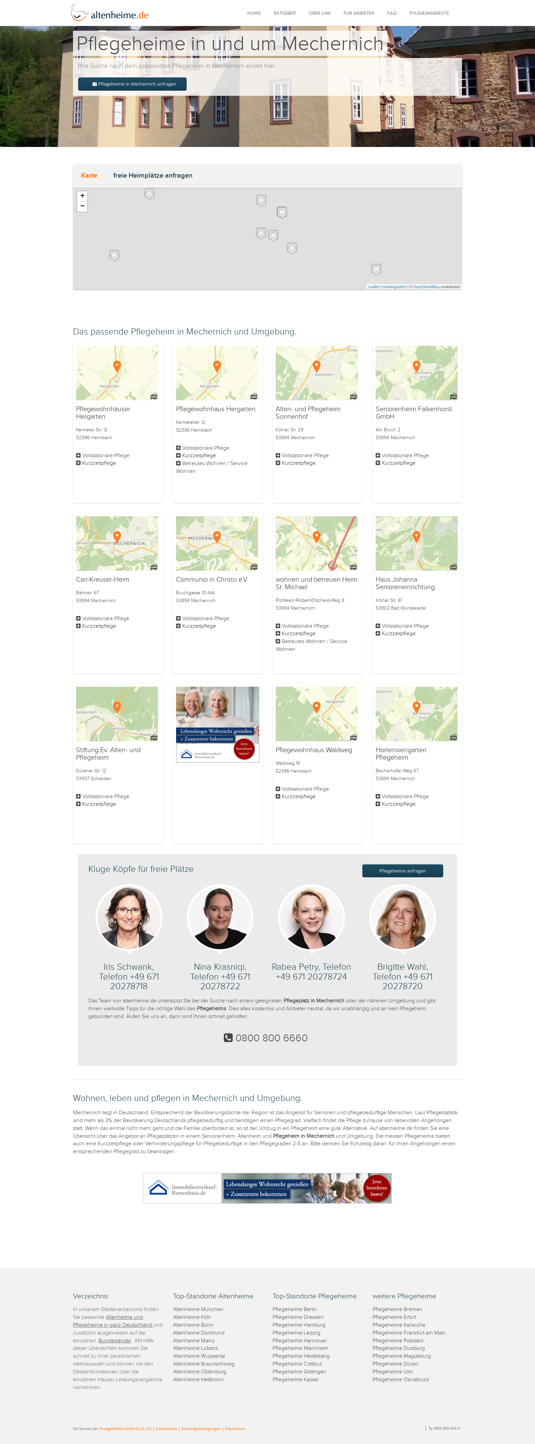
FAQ (391, 13)
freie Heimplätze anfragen (152, 176)
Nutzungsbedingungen (201, 1428)
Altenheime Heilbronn (198, 1379)
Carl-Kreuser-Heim (102, 580)
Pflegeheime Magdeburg (402, 1356)
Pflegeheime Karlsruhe (399, 1325)
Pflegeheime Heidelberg (301, 1356)
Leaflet (373, 287)
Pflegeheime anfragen (402, 871)
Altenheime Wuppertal (199, 1356)
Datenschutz (166, 1428)
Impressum (235, 1428)
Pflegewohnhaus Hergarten (216, 409)
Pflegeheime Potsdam (398, 1341)
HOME (254, 13)
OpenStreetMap (426, 287)
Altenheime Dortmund (199, 1333)
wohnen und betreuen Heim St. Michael (317, 583)
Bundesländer (115, 1341)
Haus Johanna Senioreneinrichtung (405, 583)
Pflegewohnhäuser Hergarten (103, 413)
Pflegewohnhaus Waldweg (314, 750)
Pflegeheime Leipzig (296, 1333)
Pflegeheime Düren (395, 1364)
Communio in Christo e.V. (212, 580)
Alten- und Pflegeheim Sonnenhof (308, 413)
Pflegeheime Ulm (393, 1372)
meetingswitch (394, 287)
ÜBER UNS (320, 13)
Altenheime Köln (192, 1317)
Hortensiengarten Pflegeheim (401, 754)
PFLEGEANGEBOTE (429, 13)
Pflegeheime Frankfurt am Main (409, 1333)
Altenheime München (198, 1309)
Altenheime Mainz (194, 1341)
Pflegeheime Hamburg (299, 1325)
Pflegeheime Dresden (298, 1317)
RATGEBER (285, 13)
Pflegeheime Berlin (295, 1309)
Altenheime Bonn (193, 1325)
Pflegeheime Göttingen (300, 1372)
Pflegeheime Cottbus (297, 1364)
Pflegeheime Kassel (295, 1379)
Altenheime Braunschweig (203, 1364)
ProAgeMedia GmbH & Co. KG (125, 1428)
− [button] (82, 207)
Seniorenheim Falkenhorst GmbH (414, 413)
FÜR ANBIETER (359, 13)
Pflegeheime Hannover (300, 1341)
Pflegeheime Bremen (397, 1309)
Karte (89, 176)
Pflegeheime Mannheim (301, 1348)
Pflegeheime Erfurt (394, 1317)
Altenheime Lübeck (195, 1348)
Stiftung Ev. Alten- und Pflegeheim (108, 754)
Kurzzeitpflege (99, 463)
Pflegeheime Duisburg (399, 1348)
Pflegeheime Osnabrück (401, 1379)
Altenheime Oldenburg (199, 1372)
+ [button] (82, 196)
